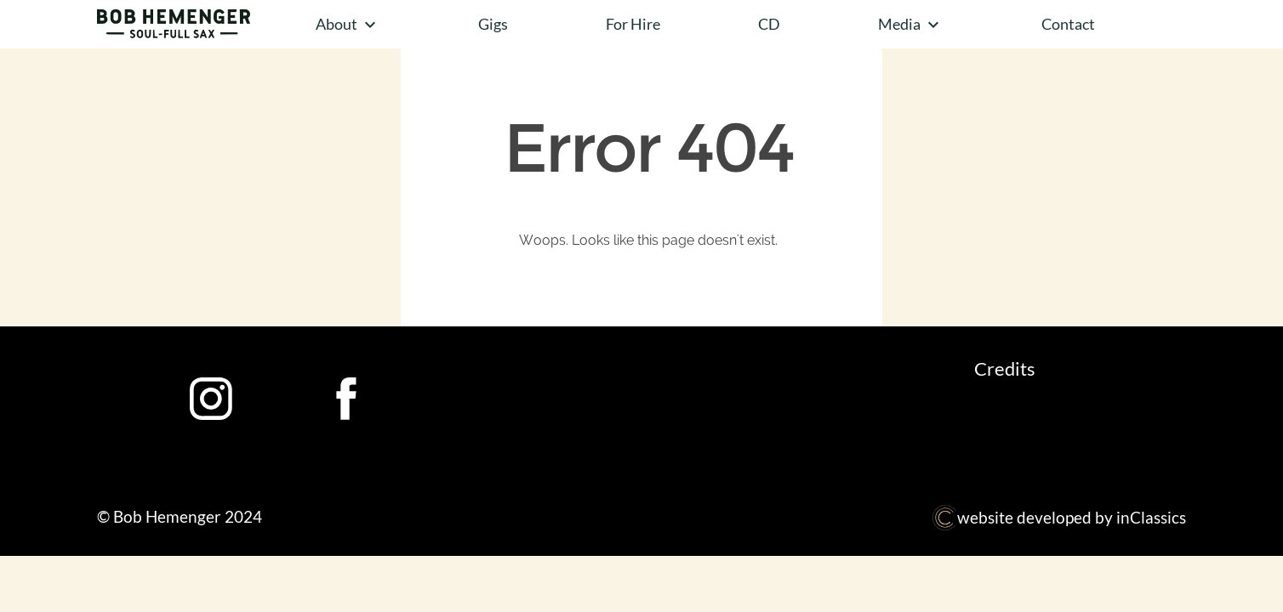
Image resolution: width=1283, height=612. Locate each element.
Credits (1004, 368)
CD (769, 23)
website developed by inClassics (1059, 517)
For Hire (633, 23)
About (348, 24)
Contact (1068, 23)
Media (911, 24)
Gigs (493, 23)
